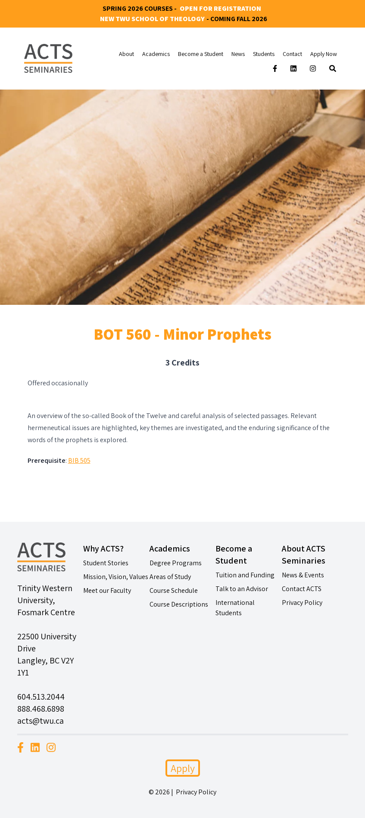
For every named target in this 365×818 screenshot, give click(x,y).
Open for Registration (220, 8)
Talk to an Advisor (241, 588)
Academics (156, 54)
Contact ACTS (301, 588)
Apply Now (323, 54)
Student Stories (105, 562)
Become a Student (200, 54)
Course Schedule (174, 590)
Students (264, 54)
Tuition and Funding (245, 574)
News (238, 54)
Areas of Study (170, 576)
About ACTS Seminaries (303, 554)
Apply (183, 768)
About (126, 54)
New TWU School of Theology (152, 18)
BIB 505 (79, 460)
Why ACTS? (103, 548)
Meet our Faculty (107, 590)
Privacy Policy (302, 602)
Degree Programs (176, 562)
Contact (292, 54)
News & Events (303, 574)
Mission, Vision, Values (115, 576)
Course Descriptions (179, 604)
